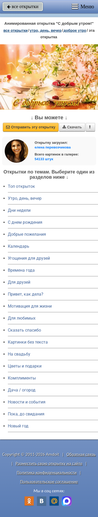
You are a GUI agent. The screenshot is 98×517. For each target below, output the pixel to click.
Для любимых (22, 318)
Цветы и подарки (25, 366)
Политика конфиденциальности (47, 472)
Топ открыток (21, 186)
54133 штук (44, 159)
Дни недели (19, 210)
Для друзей (19, 282)
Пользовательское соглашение (49, 481)
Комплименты (22, 378)
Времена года (21, 270)
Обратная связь (81, 454)
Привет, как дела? (25, 294)
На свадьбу (19, 354)
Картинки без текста (28, 342)
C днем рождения (25, 222)
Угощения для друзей (29, 258)
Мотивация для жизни (30, 306)
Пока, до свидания (26, 414)
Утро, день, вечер (25, 198)
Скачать (72, 127)
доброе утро (75, 30)
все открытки (22, 6)
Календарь (18, 246)
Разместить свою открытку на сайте (49, 463)
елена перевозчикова (53, 147)
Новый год (18, 425)
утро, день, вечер (46, 30)
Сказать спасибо (24, 330)
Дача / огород (22, 390)
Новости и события (26, 402)
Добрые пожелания (27, 234)
